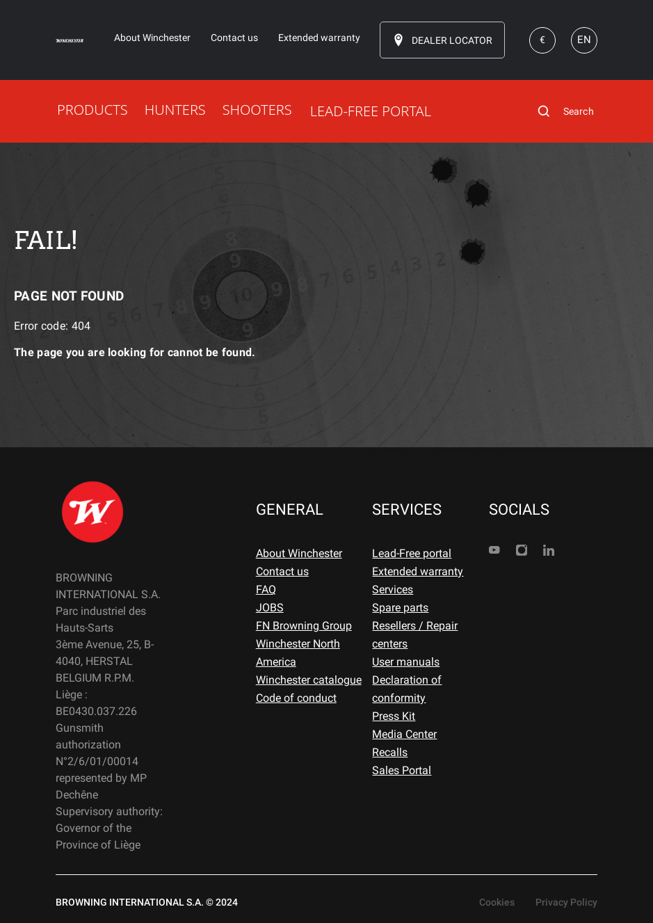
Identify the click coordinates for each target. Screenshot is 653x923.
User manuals (406, 661)
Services (392, 589)
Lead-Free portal (411, 553)
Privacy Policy (566, 902)
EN (584, 39)
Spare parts (400, 607)
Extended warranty (417, 571)
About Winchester (299, 553)
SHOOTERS (257, 109)
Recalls (390, 752)
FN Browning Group (304, 625)
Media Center (404, 734)
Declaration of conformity (407, 689)
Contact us (282, 571)
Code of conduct (296, 698)
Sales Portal (401, 770)
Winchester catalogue (309, 680)
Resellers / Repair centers (415, 634)
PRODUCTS (92, 109)
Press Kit (393, 716)
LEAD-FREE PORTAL (370, 111)
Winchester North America (298, 652)
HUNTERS (175, 109)
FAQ (266, 589)
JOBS (270, 607)
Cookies (497, 902)
